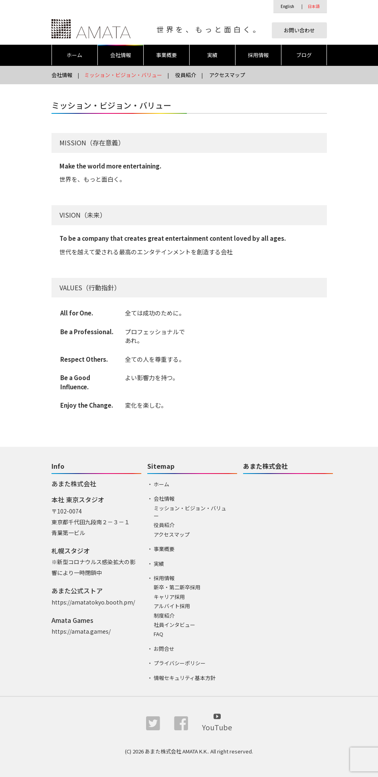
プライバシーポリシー (180, 663)
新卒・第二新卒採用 (177, 587)
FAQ (158, 634)
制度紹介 (164, 615)
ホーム (74, 55)
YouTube (217, 721)
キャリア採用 (169, 597)
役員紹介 (185, 75)
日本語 (314, 6)
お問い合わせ (299, 30)
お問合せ (164, 648)
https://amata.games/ (81, 631)
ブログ (304, 55)
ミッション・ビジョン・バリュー (123, 75)
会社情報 (120, 55)
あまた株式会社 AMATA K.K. (176, 751)
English (287, 6)
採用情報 (258, 55)
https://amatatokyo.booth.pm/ (93, 602)
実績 (212, 55)
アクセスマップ (227, 75)
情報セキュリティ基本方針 (185, 678)
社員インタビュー (174, 624)
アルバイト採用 (172, 606)
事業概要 (166, 55)
